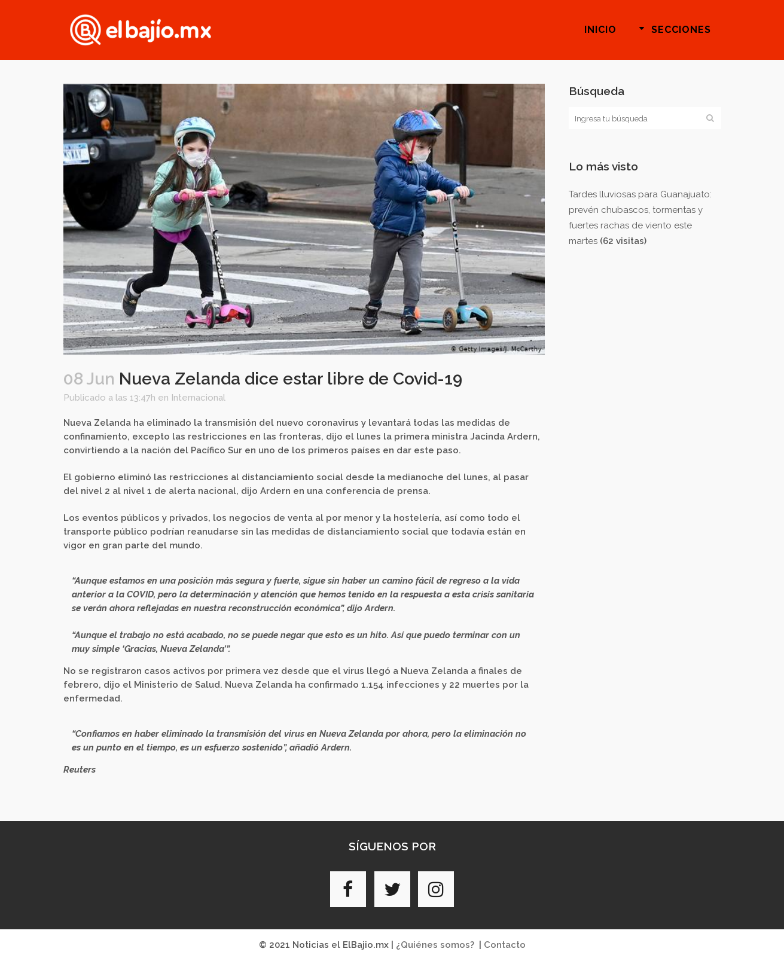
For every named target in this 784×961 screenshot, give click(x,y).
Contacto (505, 944)
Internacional (198, 397)
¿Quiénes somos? (435, 944)
